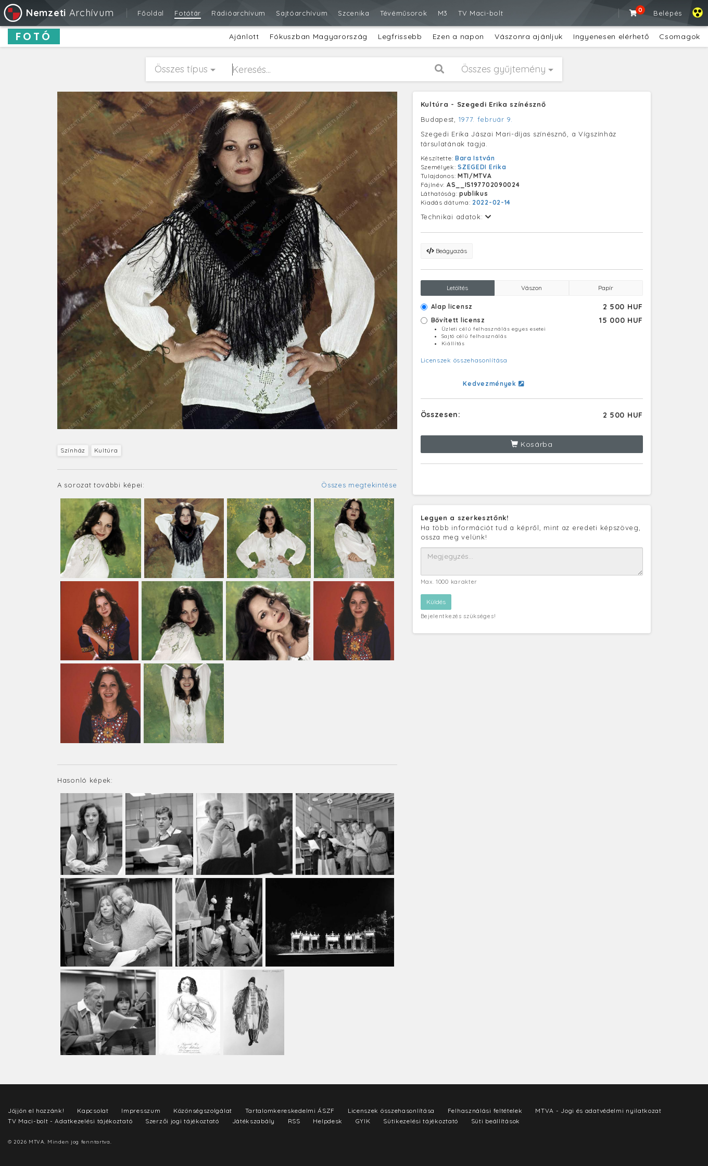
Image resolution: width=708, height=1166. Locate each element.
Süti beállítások (495, 1121)
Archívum (58, 12)
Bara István (475, 158)
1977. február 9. (486, 119)
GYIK (363, 1121)
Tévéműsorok (403, 13)
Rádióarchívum (238, 13)
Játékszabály (253, 1121)
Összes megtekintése (359, 485)
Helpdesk (328, 1121)
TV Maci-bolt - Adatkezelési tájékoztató (70, 1121)
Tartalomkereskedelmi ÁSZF (290, 1110)
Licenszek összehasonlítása (464, 360)
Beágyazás (446, 251)
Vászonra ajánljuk (529, 36)
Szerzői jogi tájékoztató (182, 1121)
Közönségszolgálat (202, 1110)
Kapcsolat (92, 1110)
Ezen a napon (458, 36)
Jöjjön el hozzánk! (36, 1110)
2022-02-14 (491, 202)
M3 (443, 13)
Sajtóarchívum (301, 13)
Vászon (531, 288)
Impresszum (140, 1110)
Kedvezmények (493, 383)
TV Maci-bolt (480, 13)
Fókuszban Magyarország (319, 36)
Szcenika (354, 13)
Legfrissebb (400, 36)
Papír (605, 288)
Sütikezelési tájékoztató (420, 1121)
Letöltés (457, 288)
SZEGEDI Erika (482, 167)
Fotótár (187, 13)
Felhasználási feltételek (485, 1110)
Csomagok (679, 36)
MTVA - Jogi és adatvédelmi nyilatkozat (598, 1110)
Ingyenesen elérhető (611, 36)
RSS (294, 1121)
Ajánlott (244, 36)
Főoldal (150, 13)
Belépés (667, 13)
